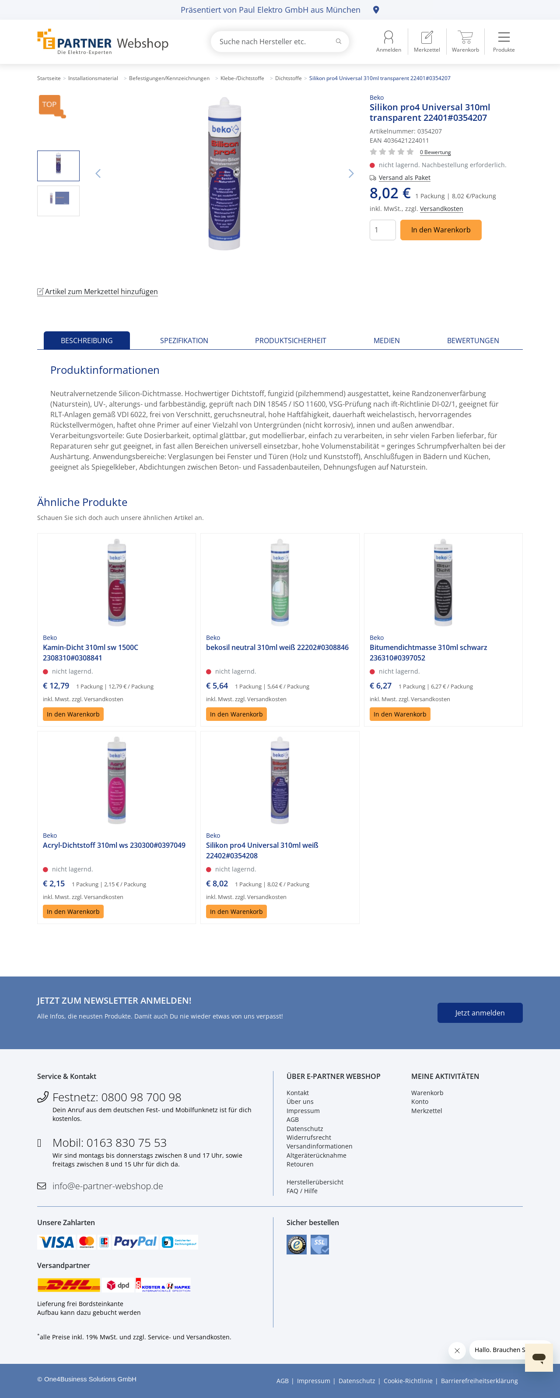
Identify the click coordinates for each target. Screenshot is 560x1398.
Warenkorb (427, 1093)
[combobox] (280, 41)
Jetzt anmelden (480, 1013)
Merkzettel (426, 1110)
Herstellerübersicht (315, 1182)
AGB (293, 1119)
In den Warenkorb (441, 230)
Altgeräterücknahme (316, 1155)
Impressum (303, 1110)
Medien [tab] (387, 340)
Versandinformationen (320, 1146)
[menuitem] (427, 41)
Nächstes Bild (351, 174)
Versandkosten (441, 208)
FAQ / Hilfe (302, 1191)
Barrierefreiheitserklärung (479, 1381)
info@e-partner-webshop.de (107, 1186)
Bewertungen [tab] (473, 340)
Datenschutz (305, 1128)
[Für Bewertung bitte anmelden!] (435, 152)
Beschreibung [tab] (87, 340)
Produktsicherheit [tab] (290, 340)
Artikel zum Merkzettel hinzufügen (97, 291)
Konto (419, 1101)
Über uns (300, 1101)
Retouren (300, 1164)
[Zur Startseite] (113, 41)
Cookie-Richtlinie (408, 1381)
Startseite (49, 78)
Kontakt (298, 1093)
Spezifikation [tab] (184, 340)
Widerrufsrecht (309, 1137)
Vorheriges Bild (98, 174)
